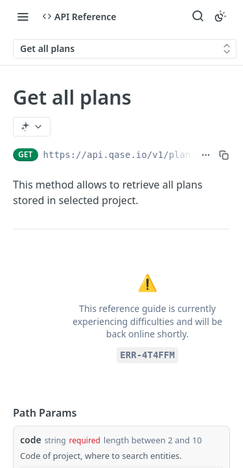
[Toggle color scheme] (220, 16)
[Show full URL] (206, 154)
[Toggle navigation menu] (22, 16)
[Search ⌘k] (197, 16)
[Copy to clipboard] (224, 154)
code (30, 440)
